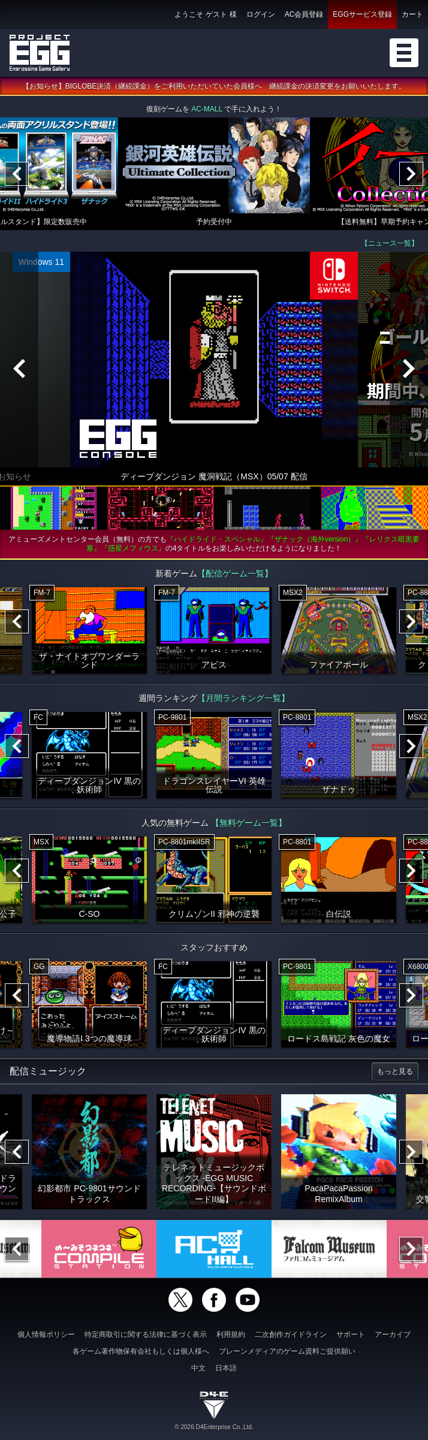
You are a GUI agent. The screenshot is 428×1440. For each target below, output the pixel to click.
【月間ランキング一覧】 (243, 698)
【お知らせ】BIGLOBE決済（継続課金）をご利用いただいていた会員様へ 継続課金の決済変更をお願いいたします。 (214, 86)
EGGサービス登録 (362, 14)
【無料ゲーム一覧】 (249, 823)
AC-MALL (206, 109)
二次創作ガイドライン (291, 1334)
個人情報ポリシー (46, 1334)
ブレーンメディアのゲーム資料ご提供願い (287, 1351)
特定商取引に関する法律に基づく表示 (146, 1334)
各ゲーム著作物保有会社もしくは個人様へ (141, 1351)
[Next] (411, 174)
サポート (350, 1334)
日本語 (226, 1368)
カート (412, 14)
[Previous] (17, 174)
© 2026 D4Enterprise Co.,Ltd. (213, 1427)
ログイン (260, 14)
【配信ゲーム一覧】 (235, 573)
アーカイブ (393, 1334)
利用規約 (230, 1334)
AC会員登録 (304, 14)
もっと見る (395, 1071)
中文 (198, 1368)
